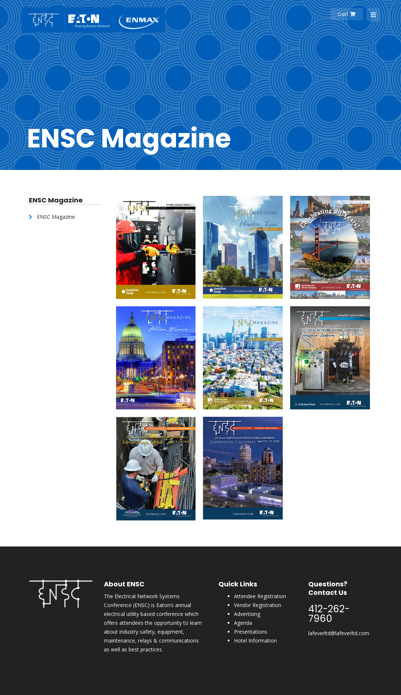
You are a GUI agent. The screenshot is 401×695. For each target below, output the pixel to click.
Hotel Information (255, 640)
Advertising (247, 613)
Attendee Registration (260, 596)
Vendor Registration (257, 605)
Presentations (250, 631)
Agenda (243, 622)
